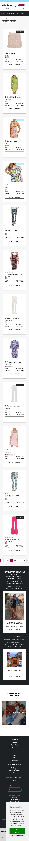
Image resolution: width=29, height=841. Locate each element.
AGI (15, 759)
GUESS (13, 21)
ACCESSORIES (14, 761)
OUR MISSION (14, 744)
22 (11, 560)
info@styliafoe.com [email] (16, 780)
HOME (3, 13)
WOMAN (21, 13)
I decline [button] (17, 832)
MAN (14, 754)
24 (18, 560)
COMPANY (14, 742)
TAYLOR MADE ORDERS (14, 799)
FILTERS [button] (4, 18)
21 (8, 560)
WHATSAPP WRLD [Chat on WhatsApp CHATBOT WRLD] (14, 790)
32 (25, 560)
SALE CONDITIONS (14, 770)
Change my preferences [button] (17, 835)
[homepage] (8, 5)
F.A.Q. (14, 769)
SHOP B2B (14, 797)
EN (25, 4)
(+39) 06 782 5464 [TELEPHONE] (18, 777)
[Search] (14, 8)
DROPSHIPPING (14, 801)
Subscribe (20, 4)
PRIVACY (14, 772)
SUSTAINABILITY (14, 746)
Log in (15, 5)
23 (15, 560)
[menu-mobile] (3, 5)
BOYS (14, 757)
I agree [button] (17, 829)
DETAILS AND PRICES (14, 64)
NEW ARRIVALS (11, 13)
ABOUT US (14, 747)
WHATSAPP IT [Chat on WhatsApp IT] (14, 786)
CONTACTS (14, 767)
